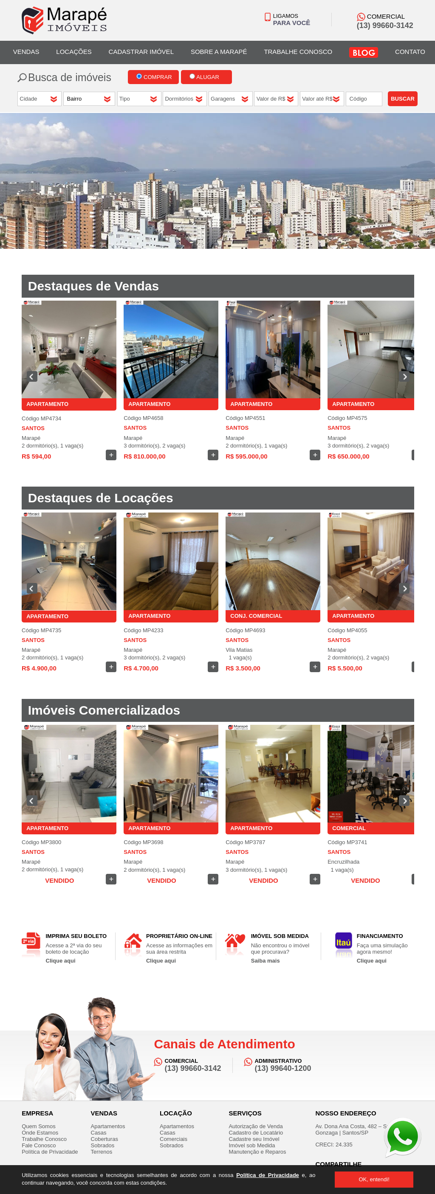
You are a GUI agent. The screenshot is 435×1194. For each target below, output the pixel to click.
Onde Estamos (40, 1132)
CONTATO (410, 51)
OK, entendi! (374, 1179)
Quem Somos (38, 1126)
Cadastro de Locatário (256, 1132)
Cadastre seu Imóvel (254, 1139)
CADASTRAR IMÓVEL (141, 51)
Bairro (75, 99)
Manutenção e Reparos (257, 1152)
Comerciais (173, 1139)
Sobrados (103, 1145)
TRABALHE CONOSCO (298, 51)
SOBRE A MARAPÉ (219, 51)
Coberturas (104, 1139)
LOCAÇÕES (73, 51)
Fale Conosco (39, 1145)
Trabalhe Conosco (44, 1139)
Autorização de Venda (255, 1126)
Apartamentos (108, 1126)
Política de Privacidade (267, 1175)
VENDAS (26, 51)
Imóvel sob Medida (252, 1145)
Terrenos (102, 1152)
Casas (99, 1132)
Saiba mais (265, 960)
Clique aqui (61, 960)
